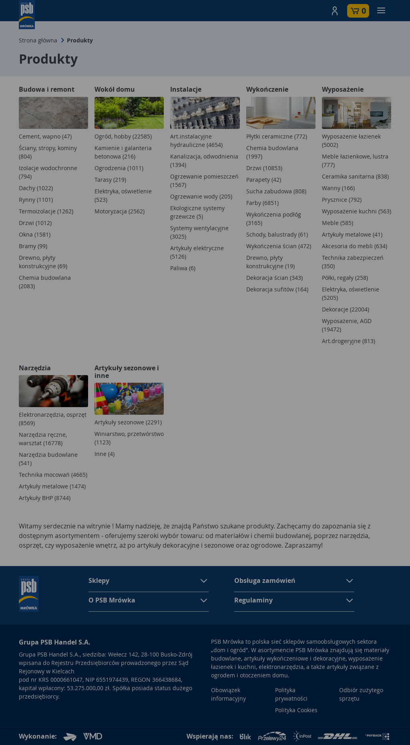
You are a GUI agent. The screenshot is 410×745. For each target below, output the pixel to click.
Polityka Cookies (296, 710)
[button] (335, 11)
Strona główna (38, 40)
